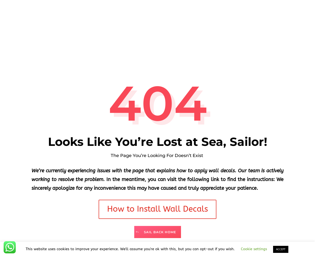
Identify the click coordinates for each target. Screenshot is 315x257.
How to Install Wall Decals (157, 209)
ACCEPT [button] (280, 249)
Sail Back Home (160, 232)
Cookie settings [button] (254, 249)
